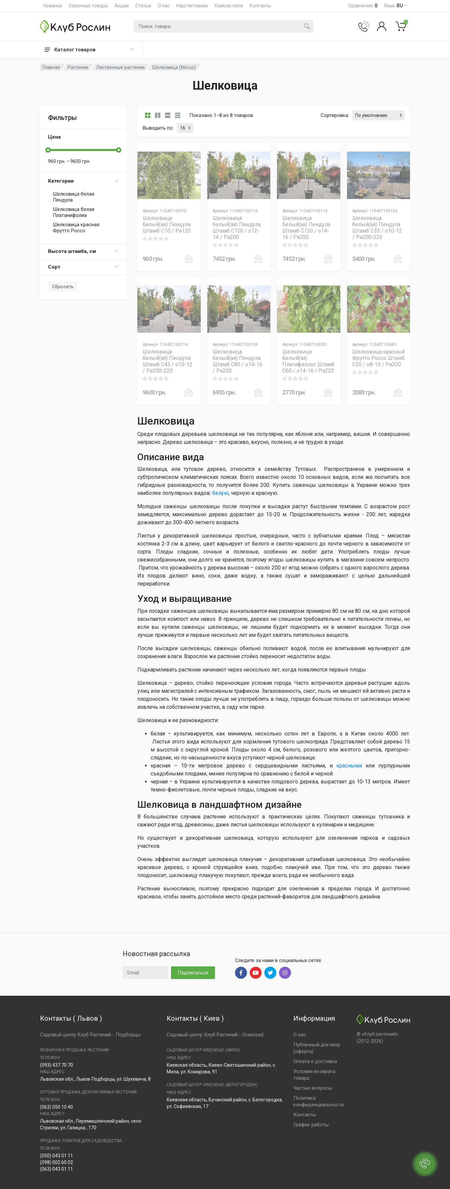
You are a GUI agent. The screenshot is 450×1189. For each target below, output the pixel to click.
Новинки (52, 5)
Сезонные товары (88, 5)
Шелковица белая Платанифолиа (73, 212)
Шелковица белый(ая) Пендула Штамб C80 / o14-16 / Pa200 (237, 361)
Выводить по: (158, 128)
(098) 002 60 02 (56, 1162)
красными (349, 765)
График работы (311, 1125)
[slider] (48, 150)
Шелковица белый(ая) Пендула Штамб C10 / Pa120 (167, 224)
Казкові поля (229, 5)
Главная (51, 67)
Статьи (143, 5)
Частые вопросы (312, 1088)
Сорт (83, 267)
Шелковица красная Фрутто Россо (76, 228)
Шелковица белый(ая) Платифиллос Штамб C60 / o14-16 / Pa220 (308, 361)
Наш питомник (192, 5)
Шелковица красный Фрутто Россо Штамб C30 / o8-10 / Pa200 (378, 358)
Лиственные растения (120, 67)
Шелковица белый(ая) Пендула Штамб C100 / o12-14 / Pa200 (237, 227)
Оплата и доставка (315, 1061)
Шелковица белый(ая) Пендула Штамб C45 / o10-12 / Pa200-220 (167, 361)
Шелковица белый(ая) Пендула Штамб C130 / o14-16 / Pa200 (306, 227)
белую (220, 493)
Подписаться (193, 973)
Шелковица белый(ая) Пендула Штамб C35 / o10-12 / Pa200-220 (377, 227)
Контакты (260, 5)
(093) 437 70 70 (56, 1065)
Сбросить (63, 286)
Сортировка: (335, 115)
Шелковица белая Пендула (73, 197)
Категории (83, 181)
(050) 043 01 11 (56, 1155)
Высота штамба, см (83, 251)
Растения (78, 67)
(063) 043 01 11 (56, 1169)
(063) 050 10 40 (56, 1107)
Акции (122, 5)
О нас (164, 5)
